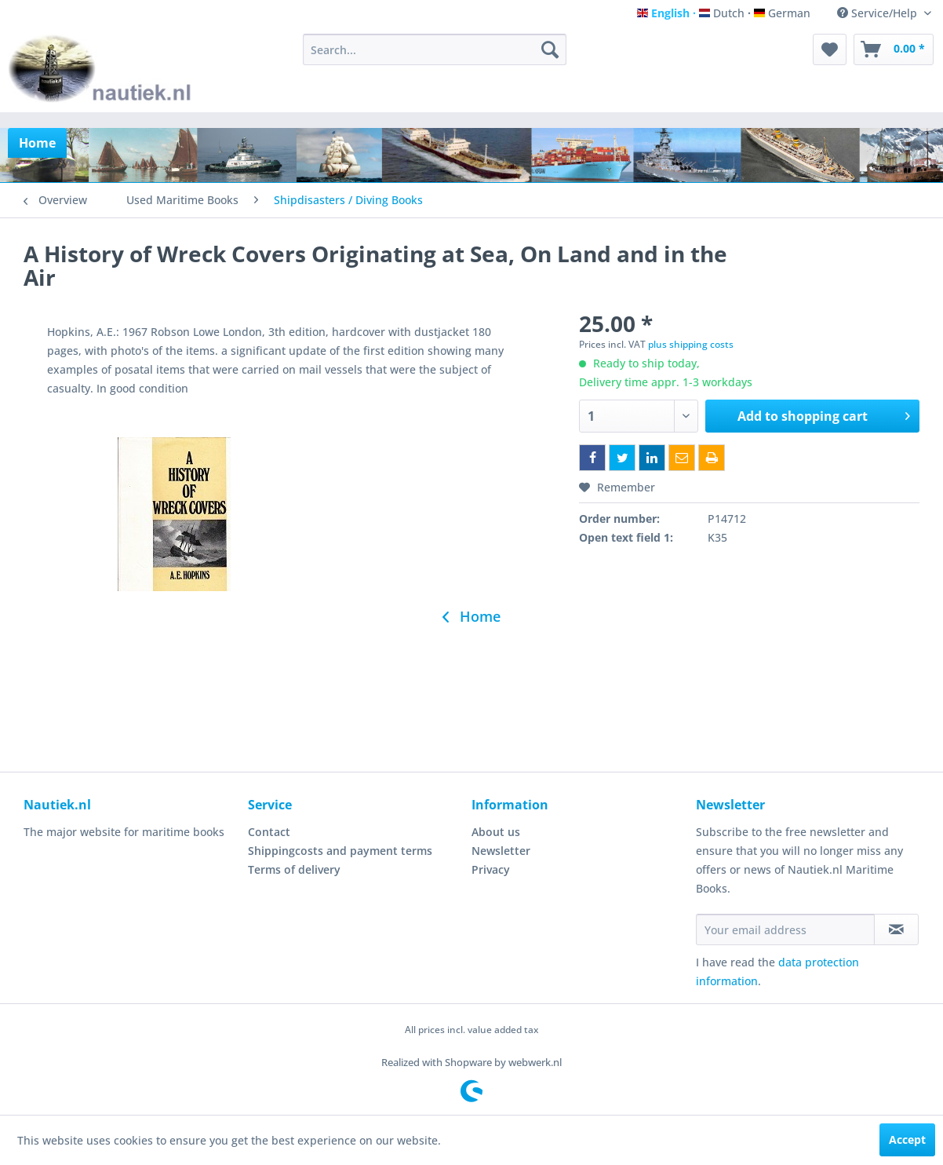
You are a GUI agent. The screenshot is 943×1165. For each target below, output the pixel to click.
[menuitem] (435, 49)
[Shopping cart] (894, 49)
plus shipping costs (691, 344)
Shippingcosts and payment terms (340, 850)
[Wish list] (830, 49)
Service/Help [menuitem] (878, 12)
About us (496, 831)
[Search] (549, 49)
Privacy (491, 869)
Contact (269, 831)
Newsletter (501, 850)
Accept (907, 1139)
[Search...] (435, 49)
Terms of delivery (294, 869)
